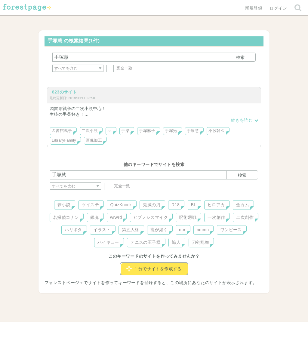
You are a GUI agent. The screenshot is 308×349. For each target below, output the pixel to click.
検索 (240, 57)
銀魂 (94, 217)
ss (109, 131)
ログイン (278, 8)
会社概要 (177, 328)
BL (193, 204)
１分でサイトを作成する (154, 268)
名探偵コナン (66, 217)
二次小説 (90, 131)
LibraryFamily (64, 140)
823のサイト (64, 92)
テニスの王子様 (145, 242)
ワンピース (231, 229)
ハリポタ (73, 229)
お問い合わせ (110, 328)
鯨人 (176, 242)
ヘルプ (77, 328)
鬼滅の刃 (151, 204)
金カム (242, 204)
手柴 (125, 131)
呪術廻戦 (187, 217)
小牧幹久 (216, 131)
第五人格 (130, 229)
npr (182, 229)
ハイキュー (108, 242)
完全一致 (119, 68)
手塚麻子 (147, 131)
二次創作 (245, 217)
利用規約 (145, 328)
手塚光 (171, 131)
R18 (175, 204)
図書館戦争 (62, 131)
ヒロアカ (216, 204)
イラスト (102, 229)
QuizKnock (120, 204)
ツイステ (90, 204)
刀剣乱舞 (200, 242)
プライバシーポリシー (219, 328)
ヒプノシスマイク (150, 217)
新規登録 (253, 8)
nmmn (203, 229)
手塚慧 (193, 131)
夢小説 (63, 204)
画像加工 (94, 140)
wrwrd (116, 217)
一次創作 (216, 217)
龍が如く (159, 229)
